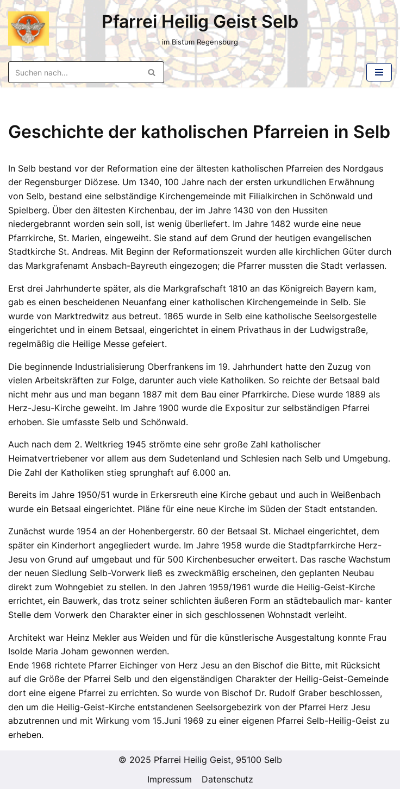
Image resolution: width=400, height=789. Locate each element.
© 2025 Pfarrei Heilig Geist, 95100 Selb (200, 759)
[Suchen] (74, 72)
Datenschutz (227, 779)
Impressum (169, 779)
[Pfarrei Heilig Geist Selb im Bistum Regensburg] (28, 28)
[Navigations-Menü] (379, 72)
